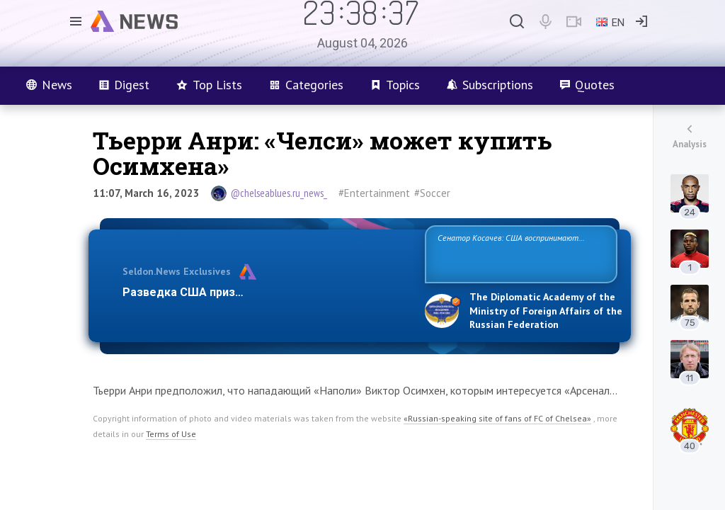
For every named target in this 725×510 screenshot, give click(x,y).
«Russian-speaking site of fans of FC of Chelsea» (497, 418)
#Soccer (432, 193)
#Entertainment (374, 193)
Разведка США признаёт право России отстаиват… (265, 292)
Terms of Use (171, 434)
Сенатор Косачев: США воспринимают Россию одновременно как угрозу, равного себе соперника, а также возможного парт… (519, 253)
